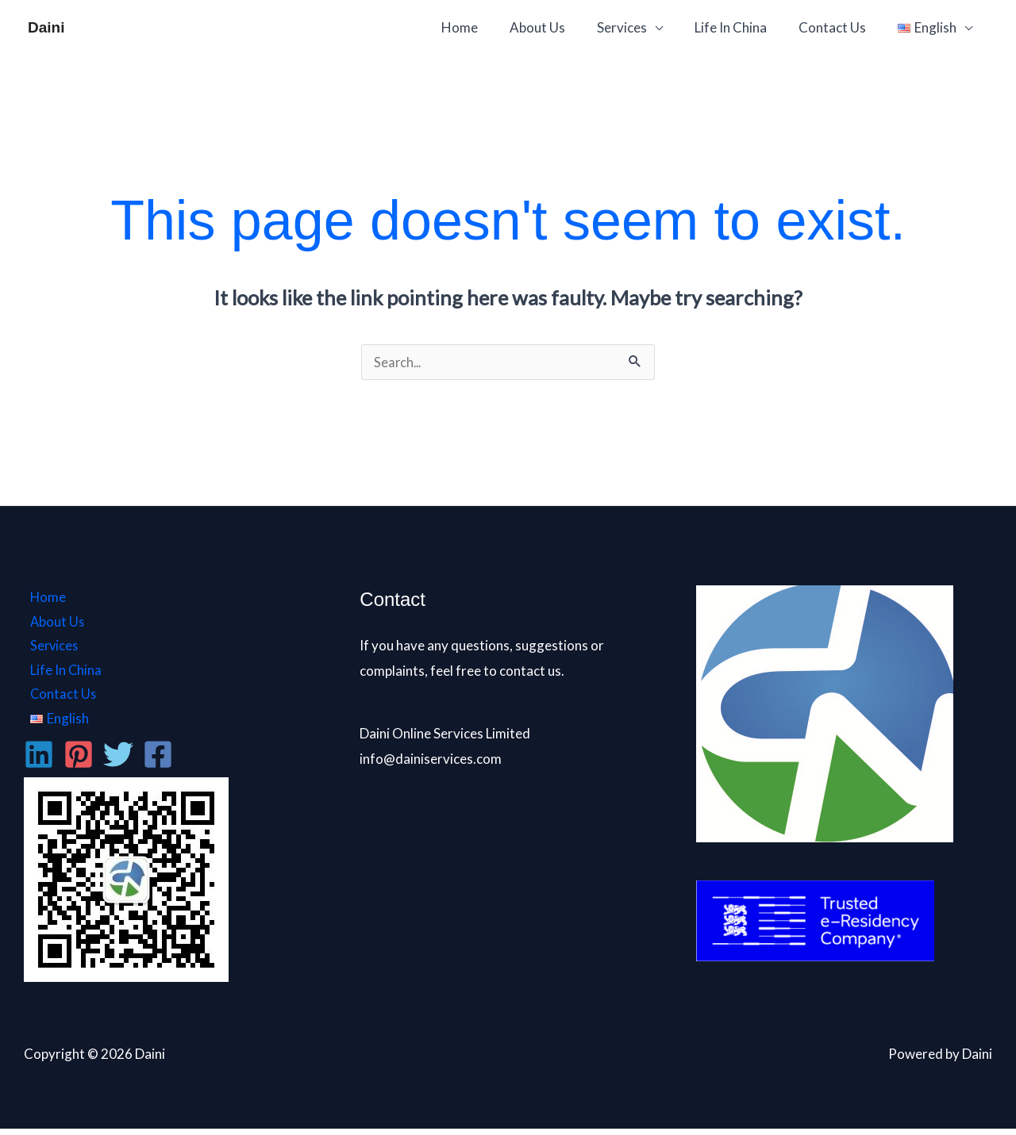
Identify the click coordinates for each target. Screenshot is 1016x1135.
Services (639, 27)
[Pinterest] (79, 761)
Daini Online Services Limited (445, 735)
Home (486, 27)
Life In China (742, 27)
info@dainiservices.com (431, 760)
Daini (46, 27)
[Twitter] (118, 761)
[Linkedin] (39, 761)
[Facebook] (158, 761)
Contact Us (839, 27)
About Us (559, 27)
